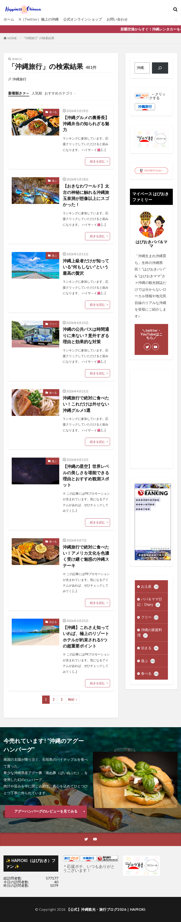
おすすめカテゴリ (58, 93)
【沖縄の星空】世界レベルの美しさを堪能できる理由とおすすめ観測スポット (86, 475)
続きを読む (97, 161)
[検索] (160, 68)
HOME (12, 38)
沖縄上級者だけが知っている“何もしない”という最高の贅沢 (86, 267)
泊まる (53, 621)
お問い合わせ (117, 19)
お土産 (150, 586)
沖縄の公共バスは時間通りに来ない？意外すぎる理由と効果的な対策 (86, 335)
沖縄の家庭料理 (149, 633)
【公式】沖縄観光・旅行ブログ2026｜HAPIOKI (105, 909)
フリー (53, 323)
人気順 (37, 93)
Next (71, 699)
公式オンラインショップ (82, 19)
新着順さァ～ (18, 93)
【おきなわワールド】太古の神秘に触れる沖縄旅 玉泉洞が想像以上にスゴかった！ (86, 195)
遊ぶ (54, 180)
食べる (53, 111)
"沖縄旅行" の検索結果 (39, 38)
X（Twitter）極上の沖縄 (39, 19)
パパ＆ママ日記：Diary (149, 602)
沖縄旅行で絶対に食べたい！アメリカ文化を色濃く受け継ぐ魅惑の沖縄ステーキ (86, 556)
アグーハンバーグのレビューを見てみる (46, 811)
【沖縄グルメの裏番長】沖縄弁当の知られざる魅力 (86, 123)
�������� (160, 548)
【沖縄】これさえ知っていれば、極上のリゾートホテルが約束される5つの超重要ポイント (86, 636)
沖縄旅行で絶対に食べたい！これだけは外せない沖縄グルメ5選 (86, 404)
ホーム (9, 19)
